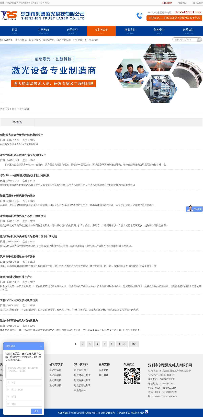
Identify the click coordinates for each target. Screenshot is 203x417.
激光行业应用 (64, 39)
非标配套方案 (80, 39)
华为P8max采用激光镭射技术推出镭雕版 (24, 175)
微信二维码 (198, 3)
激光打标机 (21, 39)
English (168, 3)
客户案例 (24, 108)
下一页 (122, 344)
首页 (14, 31)
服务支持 (130, 31)
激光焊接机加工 (82, 380)
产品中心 (72, 31)
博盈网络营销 (137, 413)
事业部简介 (80, 390)
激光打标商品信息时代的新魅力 (19, 320)
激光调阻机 (55, 385)
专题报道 (93, 39)
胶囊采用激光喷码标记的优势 (17, 195)
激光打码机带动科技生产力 (16, 276)
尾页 (134, 344)
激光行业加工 (81, 370)
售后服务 (103, 375)
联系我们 (188, 31)
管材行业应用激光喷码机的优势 (19, 300)
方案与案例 (101, 31)
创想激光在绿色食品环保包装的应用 (21, 134)
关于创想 (43, 31)
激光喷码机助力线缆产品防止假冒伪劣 (23, 216)
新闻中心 (159, 31)
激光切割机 (48, 39)
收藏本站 (182, 3)
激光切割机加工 (82, 385)
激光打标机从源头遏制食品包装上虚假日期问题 (28, 236)
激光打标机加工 (82, 375)
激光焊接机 (35, 39)
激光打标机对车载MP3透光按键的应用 (23, 155)
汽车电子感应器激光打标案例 (17, 256)
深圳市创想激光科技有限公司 (85, 413)
